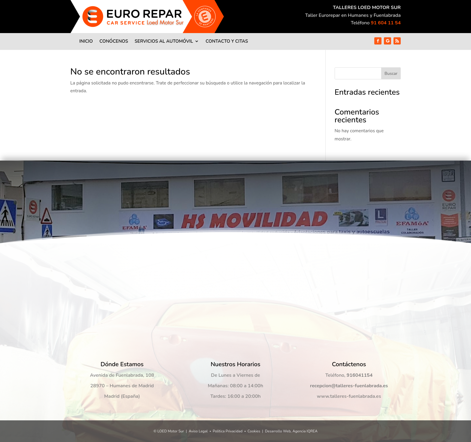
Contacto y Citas (226, 41)
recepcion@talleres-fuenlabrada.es (349, 385)
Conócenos (113, 41)
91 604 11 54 (386, 23)
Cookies (254, 431)
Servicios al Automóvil (164, 41)
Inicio (86, 41)
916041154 (359, 375)
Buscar (390, 73)
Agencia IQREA (305, 431)
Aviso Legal (198, 431)
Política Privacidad (227, 431)
